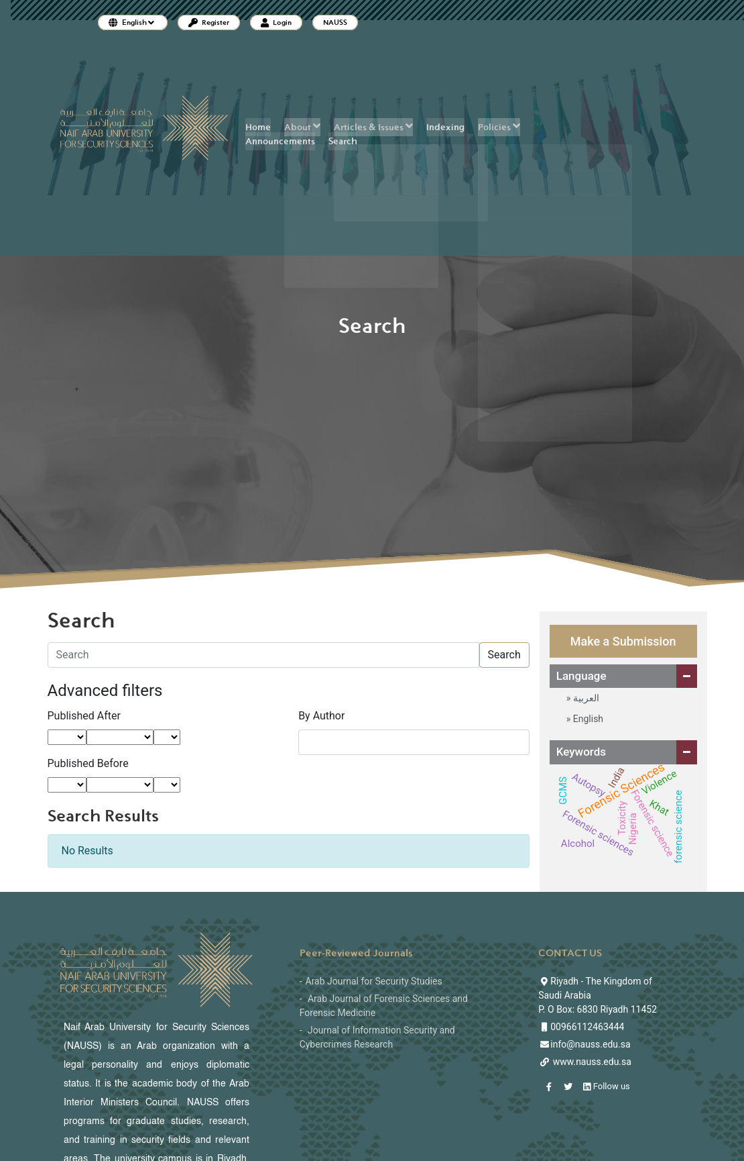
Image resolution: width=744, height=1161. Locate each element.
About (302, 126)
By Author (321, 715)
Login (276, 22)
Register (208, 22)
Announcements (280, 141)
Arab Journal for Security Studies (374, 981)
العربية (584, 698)
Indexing (445, 127)
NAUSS (335, 22)
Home (258, 127)
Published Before (88, 763)
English (586, 718)
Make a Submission (623, 641)
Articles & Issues (373, 126)
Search (342, 141)
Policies (499, 126)
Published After (84, 715)
